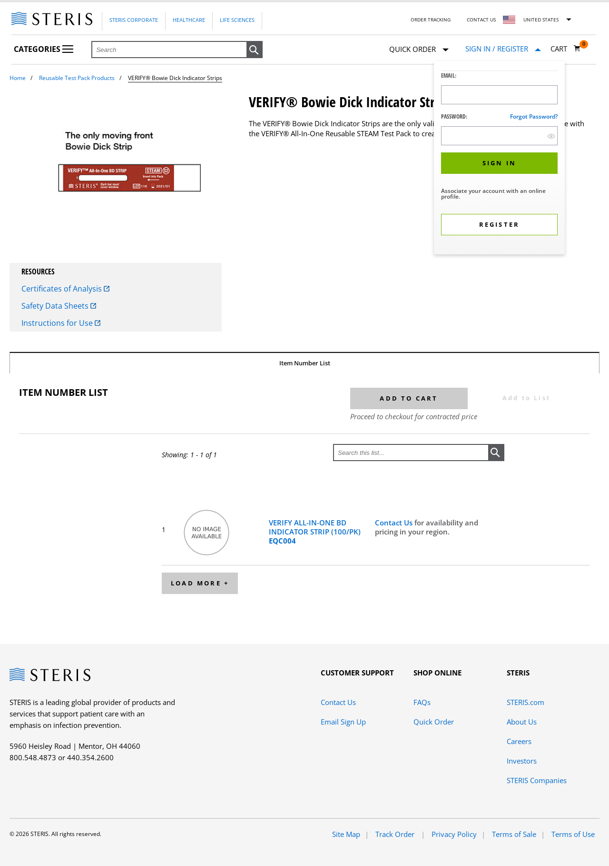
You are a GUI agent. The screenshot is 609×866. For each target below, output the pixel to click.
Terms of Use (573, 834)
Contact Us (481, 19)
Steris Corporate (133, 19)
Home (18, 78)
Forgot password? (534, 116)
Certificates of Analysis (65, 288)
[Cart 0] (565, 48)
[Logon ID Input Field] (499, 94)
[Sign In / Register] (503, 48)
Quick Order (419, 50)
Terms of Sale (514, 834)
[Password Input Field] (499, 135)
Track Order (395, 834)
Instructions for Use (60, 323)
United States (541, 19)
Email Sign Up (343, 721)
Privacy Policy (454, 834)
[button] (254, 50)
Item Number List (304, 363)
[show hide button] (551, 136)
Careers (519, 741)
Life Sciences (237, 19)
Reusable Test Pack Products (77, 78)
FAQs (422, 702)
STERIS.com (525, 702)
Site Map (346, 834)
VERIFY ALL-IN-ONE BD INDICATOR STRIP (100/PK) (315, 531)
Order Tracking (431, 19)
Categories (43, 49)
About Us (522, 721)
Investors (522, 760)
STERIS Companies (537, 780)
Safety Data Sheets (58, 306)
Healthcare (189, 19)
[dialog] (499, 158)
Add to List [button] (526, 397)
